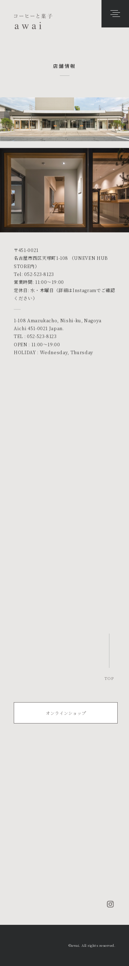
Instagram (84, 290)
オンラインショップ (66, 713)
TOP (109, 678)
